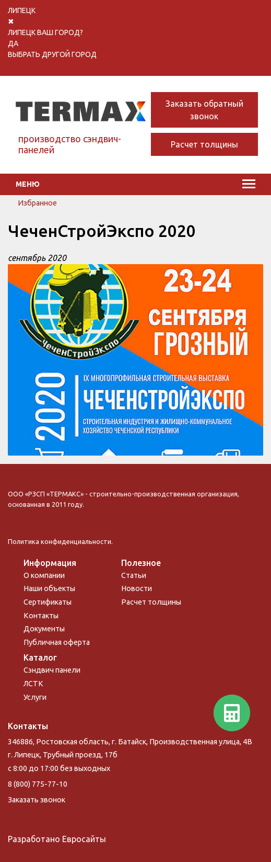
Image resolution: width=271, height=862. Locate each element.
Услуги (34, 697)
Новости (136, 588)
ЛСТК (33, 683)
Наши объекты (49, 588)
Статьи (133, 575)
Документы (44, 629)
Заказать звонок (36, 800)
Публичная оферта (56, 642)
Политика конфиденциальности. (60, 541)
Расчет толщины (204, 144)
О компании (44, 575)
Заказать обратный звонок (204, 110)
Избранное (37, 203)
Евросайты (84, 839)
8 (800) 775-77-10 (37, 784)
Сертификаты (47, 602)
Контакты (40, 615)
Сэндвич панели (51, 670)
